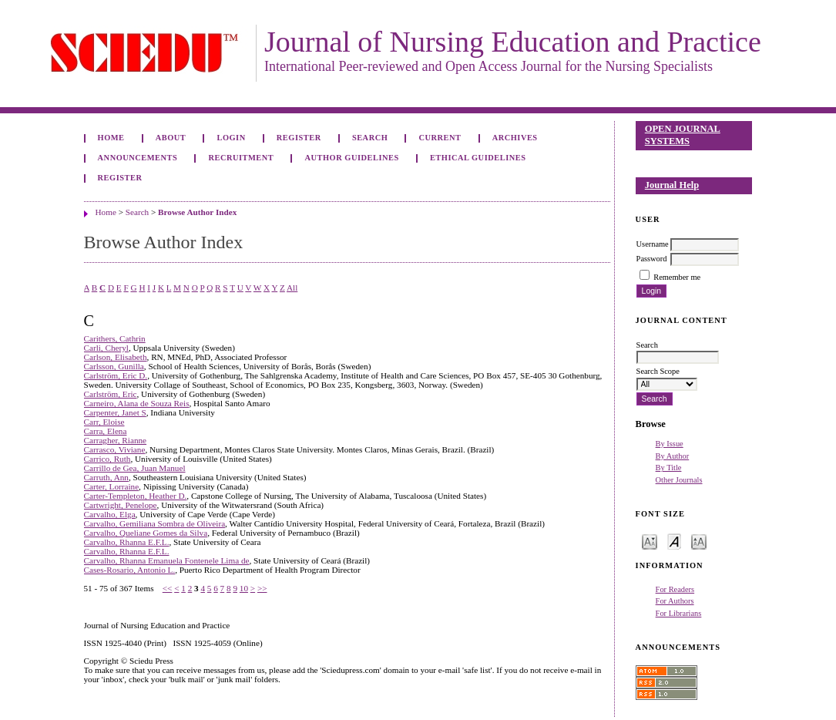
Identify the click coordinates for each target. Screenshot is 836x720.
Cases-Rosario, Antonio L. (130, 569)
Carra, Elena (105, 431)
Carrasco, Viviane (115, 449)
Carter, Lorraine (111, 486)
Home (111, 137)
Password (651, 258)
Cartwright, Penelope (120, 505)
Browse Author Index (197, 212)
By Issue (669, 443)
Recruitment (241, 157)
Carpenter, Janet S (115, 412)
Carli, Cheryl (106, 347)
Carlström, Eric (110, 394)
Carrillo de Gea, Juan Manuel (135, 468)
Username (652, 244)
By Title (669, 467)
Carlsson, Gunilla (114, 366)
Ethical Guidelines (478, 157)
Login (231, 137)
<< (168, 588)
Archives (515, 137)
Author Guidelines (351, 157)
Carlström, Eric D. (116, 375)
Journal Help (672, 185)
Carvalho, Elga (110, 514)
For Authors (675, 601)
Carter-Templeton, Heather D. (135, 495)
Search (370, 137)
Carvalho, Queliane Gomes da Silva (146, 532)
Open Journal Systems (682, 134)
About (171, 137)
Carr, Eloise (104, 421)
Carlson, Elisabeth (115, 357)
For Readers (675, 589)
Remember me (676, 277)
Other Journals (679, 480)
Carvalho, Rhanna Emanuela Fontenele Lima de (167, 560)
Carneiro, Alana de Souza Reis (137, 403)
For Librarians (679, 613)
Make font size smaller (649, 541)
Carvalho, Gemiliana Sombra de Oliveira (155, 523)
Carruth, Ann (106, 477)
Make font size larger (699, 541)
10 (244, 588)
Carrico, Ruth (107, 458)
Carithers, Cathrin (115, 338)
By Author (673, 456)
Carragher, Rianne (115, 440)
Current (439, 137)
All (292, 287)
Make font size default (674, 541)
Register (299, 137)
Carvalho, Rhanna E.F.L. (127, 542)
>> (262, 588)
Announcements (138, 157)
